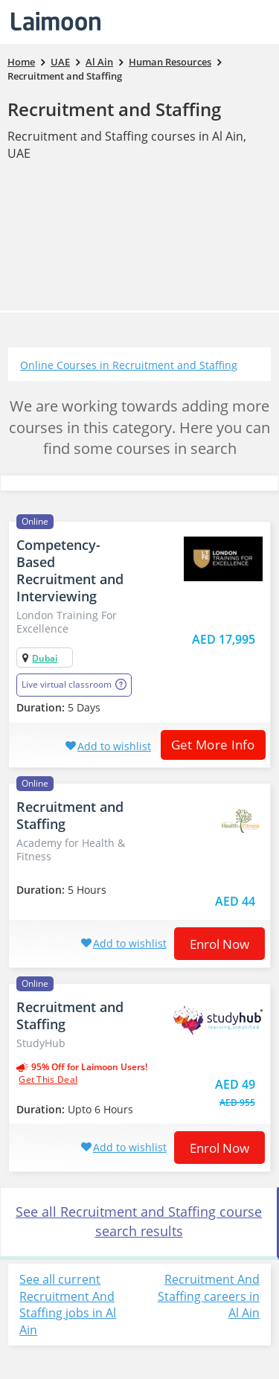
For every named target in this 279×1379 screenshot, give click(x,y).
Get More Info (208, 744)
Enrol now (219, 944)
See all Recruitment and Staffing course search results (139, 1221)
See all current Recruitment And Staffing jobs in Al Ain (67, 1305)
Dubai (44, 658)
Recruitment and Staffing (114, 109)
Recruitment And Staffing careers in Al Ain (209, 1296)
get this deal (48, 1080)
